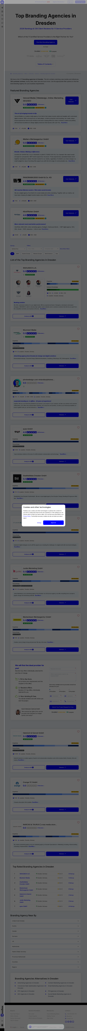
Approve (53, 522)
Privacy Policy (27, 516)
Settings (39, 522)
